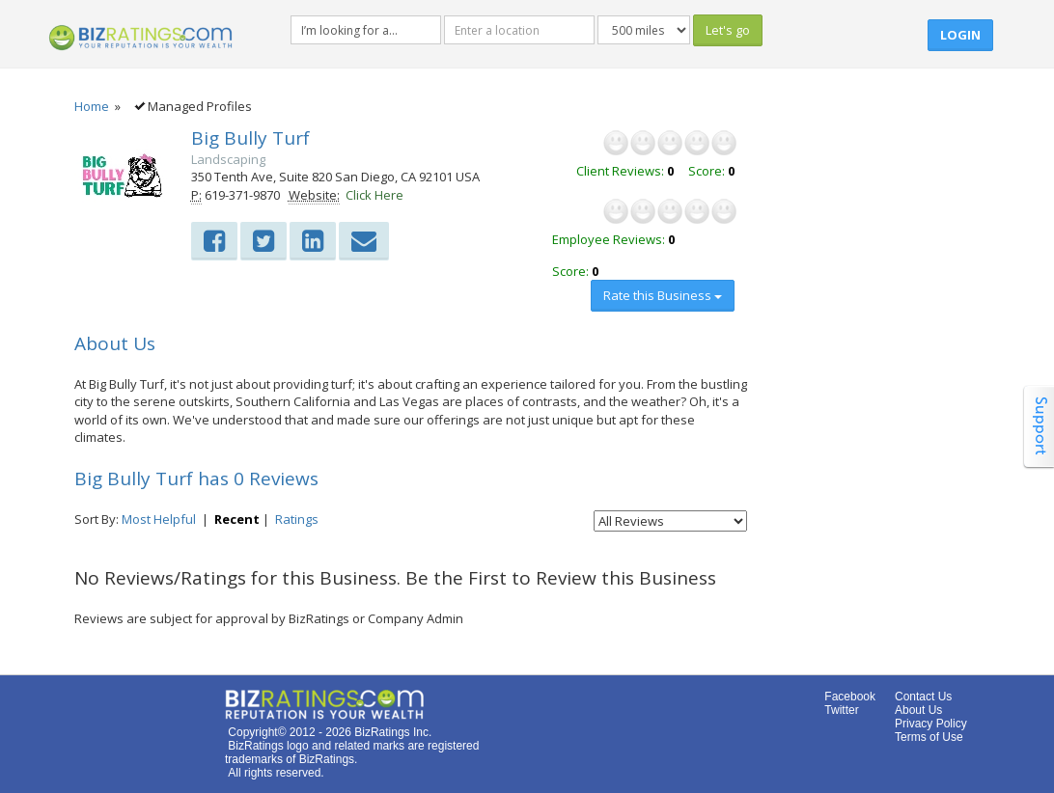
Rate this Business (662, 295)
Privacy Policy (931, 723)
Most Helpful (159, 519)
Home (91, 106)
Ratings (297, 519)
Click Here (374, 195)
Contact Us (923, 696)
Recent (237, 519)
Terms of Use (929, 737)
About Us (918, 710)
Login (960, 34)
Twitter (841, 710)
